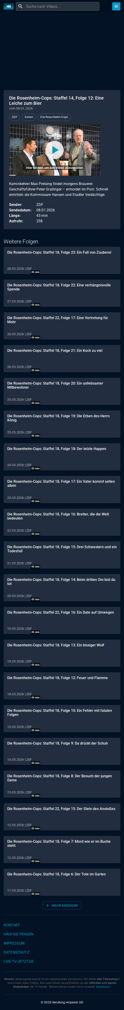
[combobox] (62, 6)
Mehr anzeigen (61, 905)
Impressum (14, 943)
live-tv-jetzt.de (19, 961)
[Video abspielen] (54, 150)
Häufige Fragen (18, 934)
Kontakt (12, 925)
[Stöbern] (116, 6)
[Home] (10, 6)
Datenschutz (16, 952)
